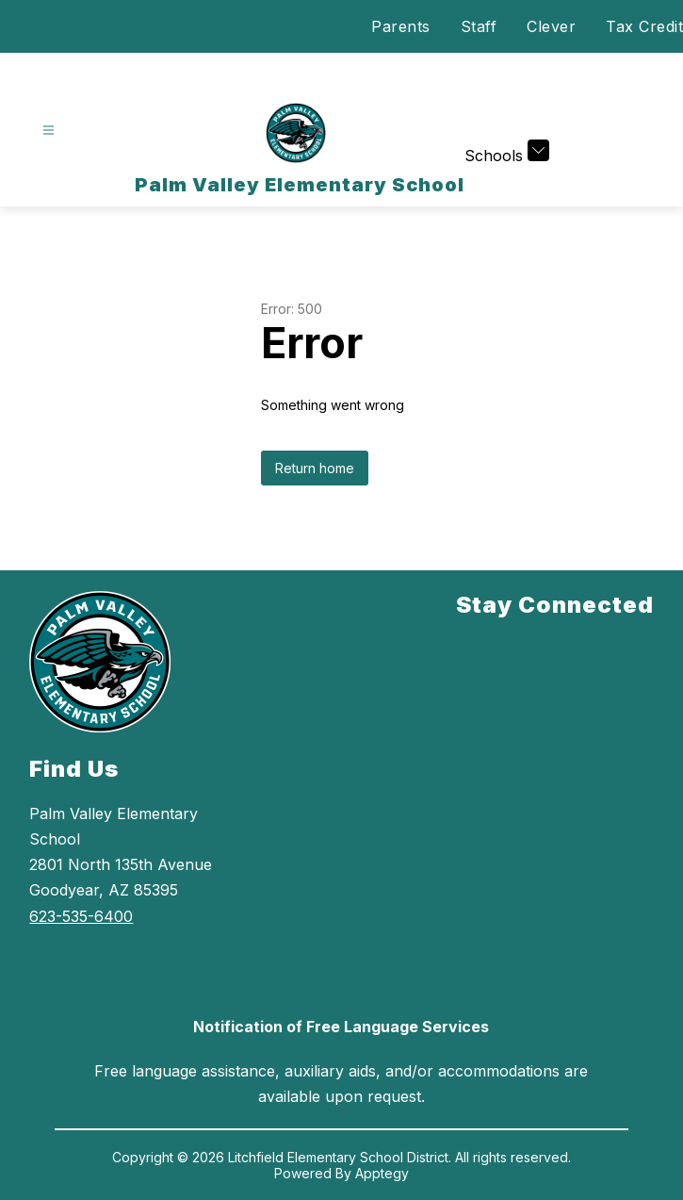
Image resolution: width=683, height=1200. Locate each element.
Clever (551, 26)
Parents (401, 26)
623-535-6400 (81, 916)
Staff (479, 26)
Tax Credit (644, 26)
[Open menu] (48, 130)
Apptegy (382, 1173)
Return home (314, 468)
